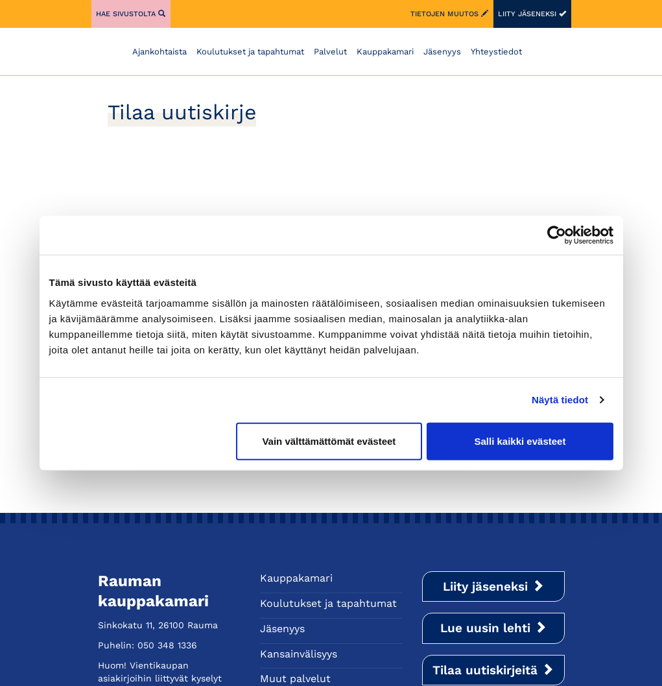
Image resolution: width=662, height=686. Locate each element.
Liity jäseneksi (532, 14)
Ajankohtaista (159, 51)
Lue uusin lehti (493, 628)
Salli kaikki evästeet (519, 440)
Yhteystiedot (496, 51)
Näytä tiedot (560, 399)
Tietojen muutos (449, 14)
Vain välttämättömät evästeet (329, 440)
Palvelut (330, 51)
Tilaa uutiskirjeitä (493, 670)
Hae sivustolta (130, 14)
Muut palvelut (295, 678)
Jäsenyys (442, 51)
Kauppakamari (385, 51)
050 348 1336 (167, 645)
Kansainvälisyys (298, 654)
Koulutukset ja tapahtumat (250, 51)
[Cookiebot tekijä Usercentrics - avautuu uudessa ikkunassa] (556, 235)
